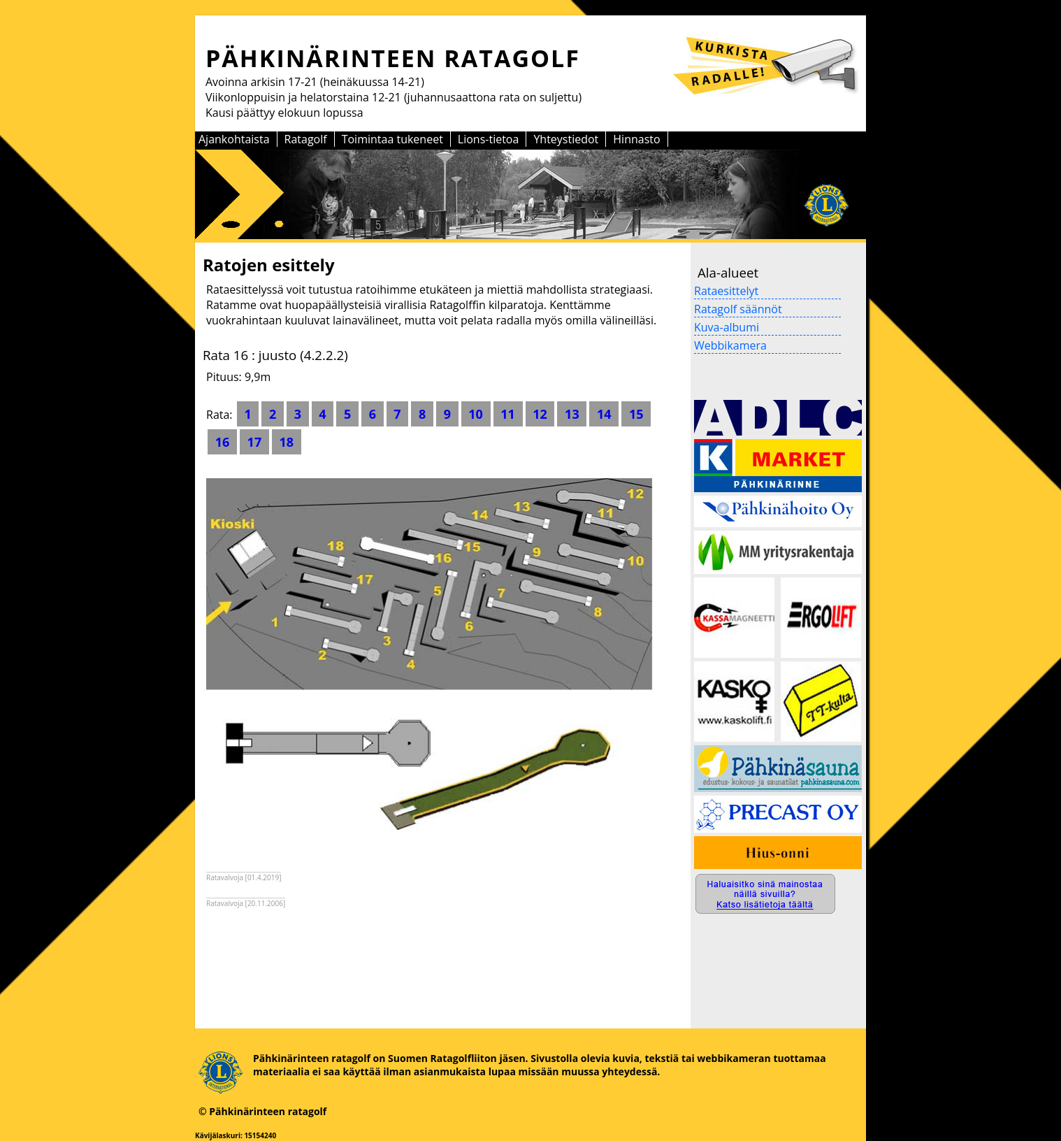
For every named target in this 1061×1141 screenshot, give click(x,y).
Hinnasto (636, 139)
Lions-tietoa (488, 139)
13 (571, 414)
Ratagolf (305, 139)
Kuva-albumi (726, 327)
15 (636, 414)
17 (254, 441)
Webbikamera (730, 345)
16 (222, 441)
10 (475, 414)
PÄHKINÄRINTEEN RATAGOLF (392, 58)
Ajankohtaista (234, 139)
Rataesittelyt (726, 291)
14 (603, 414)
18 (286, 441)
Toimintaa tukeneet (392, 139)
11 (508, 414)
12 (540, 414)
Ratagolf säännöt (738, 309)
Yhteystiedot (565, 139)
